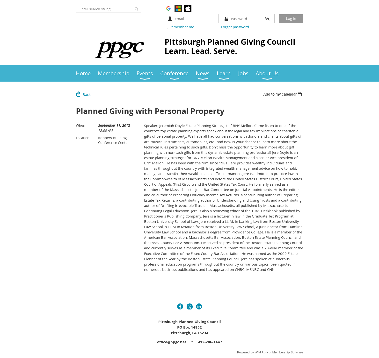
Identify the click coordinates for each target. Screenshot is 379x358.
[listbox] (283, 94)
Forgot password (235, 26)
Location (82, 137)
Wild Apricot (263, 352)
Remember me (181, 26)
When (80, 125)
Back (87, 94)
